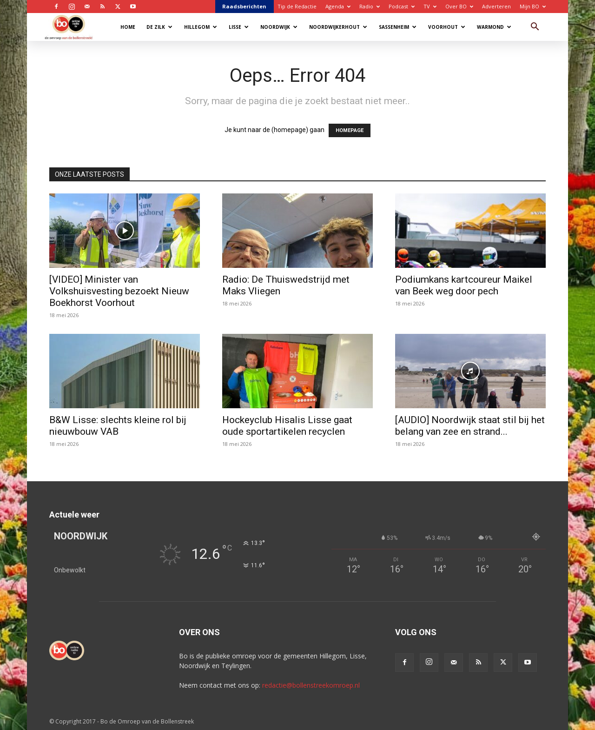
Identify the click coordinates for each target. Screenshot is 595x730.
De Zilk (159, 27)
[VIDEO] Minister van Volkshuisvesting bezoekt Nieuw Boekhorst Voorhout (119, 291)
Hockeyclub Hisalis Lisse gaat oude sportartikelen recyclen (287, 425)
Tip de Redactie (297, 6)
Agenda (337, 6)
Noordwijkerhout (338, 27)
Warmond (494, 27)
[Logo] (73, 26)
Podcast (402, 6)
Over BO (459, 6)
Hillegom (200, 27)
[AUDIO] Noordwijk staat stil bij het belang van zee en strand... (470, 425)
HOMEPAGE (350, 130)
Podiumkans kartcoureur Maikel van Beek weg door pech (463, 285)
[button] (534, 27)
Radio (369, 6)
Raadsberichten (244, 6)
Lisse (239, 27)
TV (429, 6)
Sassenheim (397, 27)
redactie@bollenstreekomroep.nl (311, 685)
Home (127, 27)
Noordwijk (279, 27)
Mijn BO (533, 6)
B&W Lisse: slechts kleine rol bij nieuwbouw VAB (117, 425)
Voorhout (446, 27)
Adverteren (496, 6)
